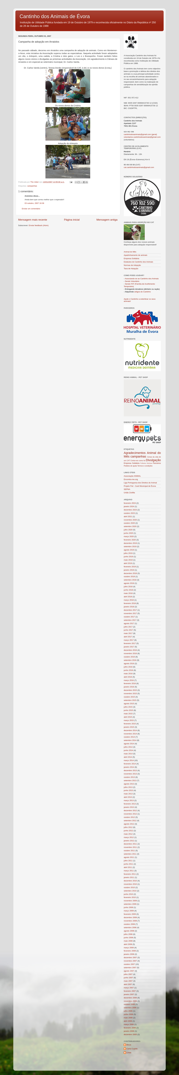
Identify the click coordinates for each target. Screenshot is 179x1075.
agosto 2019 (129, 550)
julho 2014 (128, 747)
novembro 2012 (130, 814)
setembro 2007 (130, 968)
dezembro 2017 (130, 610)
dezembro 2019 (130, 543)
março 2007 (129, 988)
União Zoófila (129, 493)
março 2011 (129, 871)
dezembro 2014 (130, 730)
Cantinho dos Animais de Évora (55, 16)
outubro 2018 (129, 576)
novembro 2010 (130, 884)
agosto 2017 (129, 623)
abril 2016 (128, 677)
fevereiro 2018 (130, 603)
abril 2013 (128, 797)
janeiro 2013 (129, 807)
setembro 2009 (130, 904)
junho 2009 (128, 907)
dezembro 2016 (130, 650)
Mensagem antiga (106, 219)
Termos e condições (144, 466)
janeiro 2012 (129, 841)
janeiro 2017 (129, 647)
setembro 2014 (130, 740)
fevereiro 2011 (130, 874)
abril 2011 (128, 867)
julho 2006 (128, 1011)
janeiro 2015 (129, 727)
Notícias (149, 463)
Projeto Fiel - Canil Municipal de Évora (140, 486)
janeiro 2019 (129, 570)
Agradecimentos (135, 453)
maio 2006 (128, 1018)
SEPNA (127, 489)
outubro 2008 (129, 924)
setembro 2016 (130, 660)
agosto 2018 (129, 583)
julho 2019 (128, 553)
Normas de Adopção (132, 265)
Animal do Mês (130, 252)
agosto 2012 (129, 824)
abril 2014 (128, 757)
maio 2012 (128, 834)
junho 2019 (128, 557)
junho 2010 (128, 894)
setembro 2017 (130, 620)
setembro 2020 (130, 526)
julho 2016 (128, 667)
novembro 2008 (130, 921)
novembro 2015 (130, 693)
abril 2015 (128, 717)
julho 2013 (128, 787)
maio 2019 (128, 560)
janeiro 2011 (129, 877)
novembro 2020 (130, 520)
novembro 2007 (130, 961)
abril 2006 (128, 1021)
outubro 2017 (129, 617)
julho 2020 (128, 530)
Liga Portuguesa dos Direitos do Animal (140, 483)
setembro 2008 (130, 927)
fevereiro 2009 (130, 914)
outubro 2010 (129, 887)
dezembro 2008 (130, 917)
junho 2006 (128, 1014)
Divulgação (153, 460)
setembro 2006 (130, 1008)
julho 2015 (128, 707)
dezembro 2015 (130, 690)
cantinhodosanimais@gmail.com (137, 134)
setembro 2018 (130, 580)
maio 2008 (128, 941)
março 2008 (129, 948)
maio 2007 (128, 981)
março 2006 (129, 1024)
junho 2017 (128, 630)
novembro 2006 (130, 1001)
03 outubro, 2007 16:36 (34, 203)
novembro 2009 (130, 901)
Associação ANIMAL (132, 476)
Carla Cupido (132, 1049)
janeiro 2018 (129, 607)
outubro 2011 (129, 851)
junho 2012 (128, 831)
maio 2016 (128, 674)
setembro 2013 (130, 780)
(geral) (154, 134)
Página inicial (72, 219)
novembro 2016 (130, 653)
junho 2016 (128, 670)
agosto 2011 (129, 857)
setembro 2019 (130, 546)
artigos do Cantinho (142, 292)
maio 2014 (128, 754)
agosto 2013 (129, 784)
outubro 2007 (129, 964)
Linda (129, 1053)
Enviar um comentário (31, 209)
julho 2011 (128, 861)
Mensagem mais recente (32, 219)
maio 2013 (128, 794)
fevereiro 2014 (130, 764)
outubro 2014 (129, 737)
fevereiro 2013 (130, 804)
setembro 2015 (130, 700)
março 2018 (129, 600)
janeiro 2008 (129, 954)
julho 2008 (128, 934)
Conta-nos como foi (137, 461)
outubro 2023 (129, 513)
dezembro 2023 (130, 510)
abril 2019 (128, 563)
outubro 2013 (129, 777)
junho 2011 (128, 864)
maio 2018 (128, 593)
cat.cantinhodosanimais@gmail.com (139, 167)
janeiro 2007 (129, 994)
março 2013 (129, 800)
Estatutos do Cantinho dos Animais (138, 262)
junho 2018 (128, 590)
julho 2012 (128, 827)
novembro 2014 (130, 734)
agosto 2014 (129, 744)
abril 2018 (128, 597)
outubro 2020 (129, 523)
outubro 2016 (129, 657)
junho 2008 (128, 938)
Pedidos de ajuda (130, 466)
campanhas (32, 186)
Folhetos (143, 463)
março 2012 (129, 837)
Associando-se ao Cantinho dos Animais (142, 279)
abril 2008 (128, 944)
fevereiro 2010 (130, 897)
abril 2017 (128, 637)
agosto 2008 (129, 931)
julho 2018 (128, 587)
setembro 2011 (130, 854)
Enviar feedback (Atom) (39, 225)
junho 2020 (128, 533)
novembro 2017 (130, 613)
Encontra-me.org (131, 479)
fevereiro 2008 (130, 951)
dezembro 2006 (130, 998)
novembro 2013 (130, 774)
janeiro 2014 (129, 767)
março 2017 (129, 640)
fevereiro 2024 (130, 503)
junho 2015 (128, 710)
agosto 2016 (129, 663)
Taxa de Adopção (131, 268)
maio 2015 (128, 714)
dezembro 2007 (130, 957)
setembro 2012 (130, 821)
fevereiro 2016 (130, 683)
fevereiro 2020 (130, 540)
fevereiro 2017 (130, 643)
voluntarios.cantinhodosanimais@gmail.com (142, 137)
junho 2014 (128, 750)
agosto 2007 (129, 971)
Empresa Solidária (131, 258)
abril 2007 (128, 984)
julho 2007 (128, 974)
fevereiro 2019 (130, 567)
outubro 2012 (129, 817)
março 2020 (129, 536)
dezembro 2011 (130, 844)
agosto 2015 (129, 704)
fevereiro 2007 (130, 991)
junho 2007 (128, 978)
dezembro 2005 (130, 1034)
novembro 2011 (130, 847)
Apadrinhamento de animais (135, 255)
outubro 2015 (129, 697)
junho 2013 (128, 790)
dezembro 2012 (130, 810)
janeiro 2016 (129, 687)
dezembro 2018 (130, 573)
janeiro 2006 (129, 1031)
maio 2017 (128, 633)
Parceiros (157, 463)
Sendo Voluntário (132, 281)
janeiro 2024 (129, 506)
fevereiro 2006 (130, 1028)
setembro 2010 (130, 891)
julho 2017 (128, 627)
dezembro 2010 (130, 881)
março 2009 (129, 911)
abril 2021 (128, 516)
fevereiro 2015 (130, 724)
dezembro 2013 (130, 770)
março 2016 (129, 680)
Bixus (129, 1045)
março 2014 (129, 760)
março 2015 (129, 720)
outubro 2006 (129, 1004)
